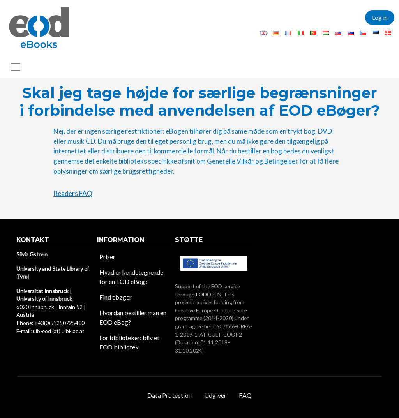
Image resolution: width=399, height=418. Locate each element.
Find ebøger (115, 297)
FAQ (245, 395)
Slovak (338, 33)
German (276, 33)
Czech (363, 33)
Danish (388, 33)
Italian (301, 33)
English (263, 33)
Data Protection (169, 395)
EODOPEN (208, 294)
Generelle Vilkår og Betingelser (252, 161)
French (288, 33)
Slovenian (351, 33)
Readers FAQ (72, 193)
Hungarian (326, 33)
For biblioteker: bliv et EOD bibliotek (129, 342)
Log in (380, 17)
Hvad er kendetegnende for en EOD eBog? (131, 276)
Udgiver (215, 395)
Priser (107, 256)
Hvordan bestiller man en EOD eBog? (132, 317)
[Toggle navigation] (15, 67)
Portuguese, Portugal (313, 33)
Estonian (376, 33)
